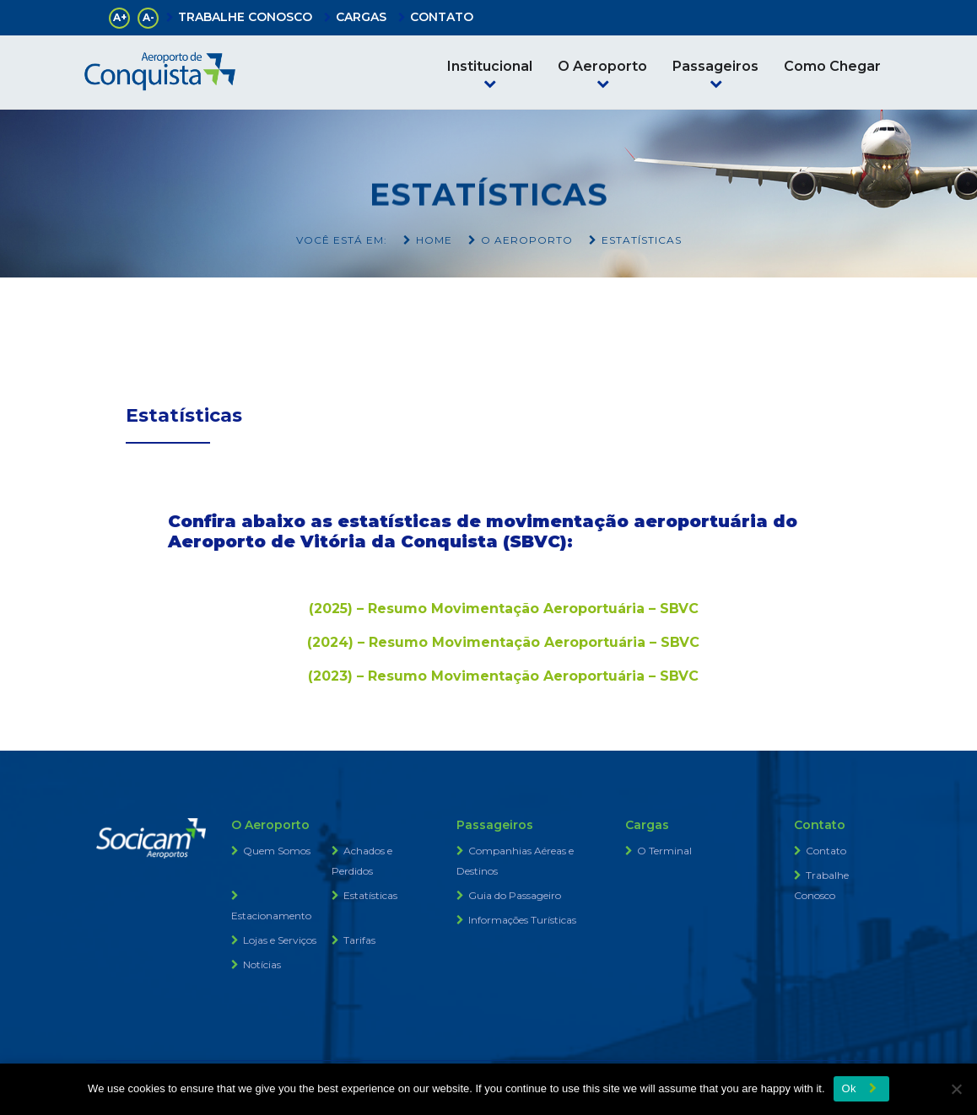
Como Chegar (832, 66)
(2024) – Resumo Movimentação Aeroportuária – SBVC (503, 642)
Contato (826, 850)
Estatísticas (370, 895)
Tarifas (359, 940)
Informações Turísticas (522, 919)
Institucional (489, 66)
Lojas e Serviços (279, 940)
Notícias (262, 964)
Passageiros (715, 66)
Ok (849, 1088)
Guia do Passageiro (514, 895)
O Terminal (664, 850)
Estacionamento (271, 915)
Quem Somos (276, 850)
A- (148, 17)
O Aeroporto (602, 66)
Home (434, 240)
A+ (120, 17)
